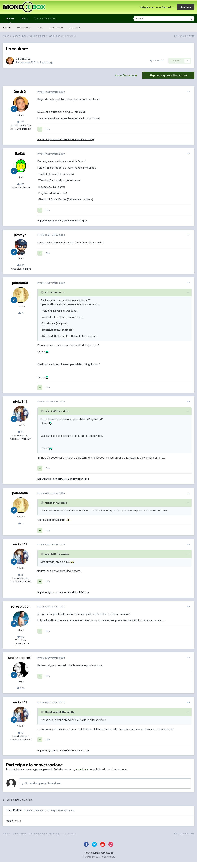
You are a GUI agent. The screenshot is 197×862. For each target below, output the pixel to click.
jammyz (20, 235)
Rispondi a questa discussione (168, 75)
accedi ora (82, 769)
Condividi (157, 60)
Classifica (74, 27)
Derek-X (25, 58)
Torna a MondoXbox (45, 18)
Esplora (10, 20)
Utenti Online (56, 27)
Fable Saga (46, 62)
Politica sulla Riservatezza (98, 852)
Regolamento (24, 27)
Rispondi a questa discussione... (42, 783)
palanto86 (20, 283)
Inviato (51, 91)
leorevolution (20, 606)
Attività (24, 18)
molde (9, 820)
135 (20, 636)
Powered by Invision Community (98, 857)
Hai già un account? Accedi (157, 7)
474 (20, 122)
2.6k (21, 688)
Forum (7, 27)
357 (20, 184)
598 (20, 265)
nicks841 (20, 401)
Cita (48, 129)
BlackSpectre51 (20, 658)
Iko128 (20, 153)
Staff (40, 27)
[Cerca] (149, 18)
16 (20, 432)
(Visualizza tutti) (66, 810)
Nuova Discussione (126, 75)
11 (20, 313)
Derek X (26, 128)
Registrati (186, 7)
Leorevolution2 (21, 643)
